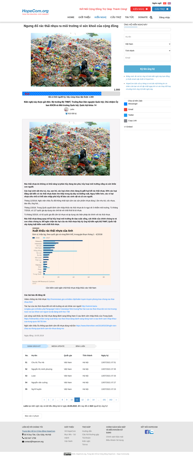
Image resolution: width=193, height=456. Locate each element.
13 (88, 400)
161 (104, 400)
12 (82, 400)
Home (71, 17)
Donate (143, 17)
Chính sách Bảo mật (114, 437)
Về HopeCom (70, 431)
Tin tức (129, 17)
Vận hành (68, 441)
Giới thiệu (84, 17)
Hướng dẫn (87, 431)
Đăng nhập (164, 17)
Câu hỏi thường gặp (90, 434)
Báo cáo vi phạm (32, 416)
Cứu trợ (160, 9)
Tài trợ (85, 444)
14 (93, 400)
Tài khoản (86, 438)
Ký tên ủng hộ (147, 69)
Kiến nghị (138, 9)
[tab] (34, 346)
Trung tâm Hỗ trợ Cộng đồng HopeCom (38, 431)
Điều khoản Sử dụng (115, 440)
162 (110, 400)
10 (72, 400)
